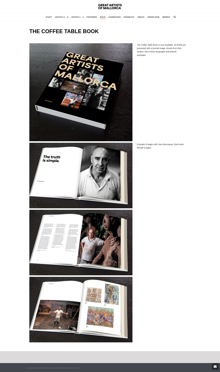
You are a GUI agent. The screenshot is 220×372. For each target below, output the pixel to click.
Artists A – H (61, 17)
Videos (140, 17)
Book (103, 17)
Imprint (166, 17)
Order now (153, 17)
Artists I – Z (77, 17)
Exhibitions (115, 17)
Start (49, 17)
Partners (92, 17)
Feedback (129, 17)
